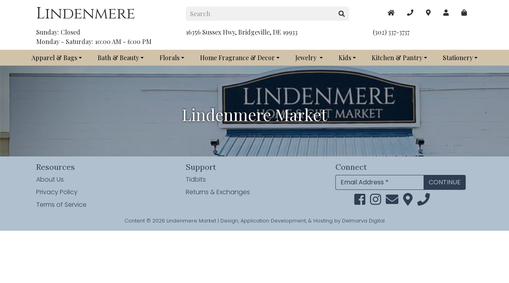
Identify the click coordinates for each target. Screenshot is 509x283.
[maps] (464, 12)
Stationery (458, 57)
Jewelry (306, 57)
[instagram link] (375, 201)
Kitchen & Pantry (397, 57)
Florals (169, 57)
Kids (345, 57)
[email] (392, 201)
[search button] (342, 14)
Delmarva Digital (363, 220)
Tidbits (196, 179)
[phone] (423, 201)
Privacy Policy (57, 192)
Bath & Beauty (118, 57)
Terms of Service (61, 204)
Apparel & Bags (54, 57)
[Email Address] (379, 182)
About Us (50, 179)
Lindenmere (85, 13)
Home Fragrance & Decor (237, 57)
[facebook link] (359, 201)
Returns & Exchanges (218, 192)
